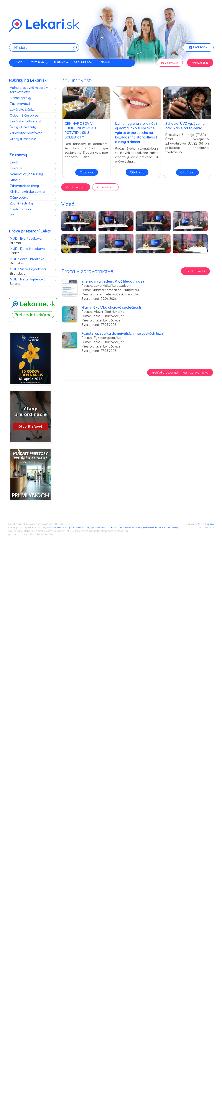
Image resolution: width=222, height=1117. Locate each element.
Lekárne (16, 168)
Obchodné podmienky (166, 527)
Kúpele (15, 180)
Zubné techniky (21, 203)
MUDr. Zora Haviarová (31, 261)
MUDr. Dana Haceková (31, 251)
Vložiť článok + (76, 187)
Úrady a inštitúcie (23, 139)
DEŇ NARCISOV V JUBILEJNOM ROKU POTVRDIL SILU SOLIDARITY (80, 130)
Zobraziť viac (105, 187)
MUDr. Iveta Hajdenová (31, 281)
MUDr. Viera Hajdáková (31, 271)
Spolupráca (83, 62)
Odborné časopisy (24, 115)
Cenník (105, 62)
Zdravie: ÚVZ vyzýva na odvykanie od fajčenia (185, 125)
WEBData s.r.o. (206, 524)
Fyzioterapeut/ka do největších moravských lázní (122, 333)
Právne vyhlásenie (142, 527)
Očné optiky (19, 197)
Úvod (18, 62)
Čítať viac (87, 172)
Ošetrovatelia (20, 209)
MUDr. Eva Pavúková (31, 240)
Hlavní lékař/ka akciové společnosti (111, 307)
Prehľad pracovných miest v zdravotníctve (180, 372)
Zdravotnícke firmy (24, 186)
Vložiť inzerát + (195, 271)
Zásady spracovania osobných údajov (59, 527)
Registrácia (169, 62)
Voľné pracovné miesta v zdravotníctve (29, 90)
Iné (12, 215)
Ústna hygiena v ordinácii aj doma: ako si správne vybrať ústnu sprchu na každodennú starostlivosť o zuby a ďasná (136, 132)
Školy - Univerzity (23, 127)
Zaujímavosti (20, 104)
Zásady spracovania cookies (98, 527)
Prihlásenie (200, 62)
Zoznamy (39, 62)
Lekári (14, 162)
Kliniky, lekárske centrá (27, 191)
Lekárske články (22, 109)
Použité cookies (122, 527)
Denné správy (20, 98)
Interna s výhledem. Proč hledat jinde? (113, 281)
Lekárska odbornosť (25, 121)
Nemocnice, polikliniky (26, 174)
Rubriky (61, 62)
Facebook (198, 48)
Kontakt (21, 70)
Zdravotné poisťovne (26, 133)
